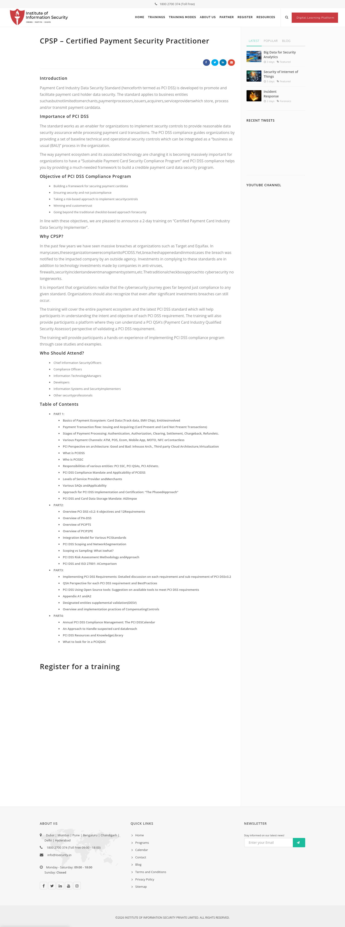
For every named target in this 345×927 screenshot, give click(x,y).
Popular (271, 41)
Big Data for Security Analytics (280, 54)
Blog (286, 41)
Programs (142, 843)
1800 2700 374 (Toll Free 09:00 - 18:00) (72, 847)
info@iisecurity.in (59, 855)
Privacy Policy (144, 879)
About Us (208, 17)
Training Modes (182, 17)
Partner (227, 17)
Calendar (141, 850)
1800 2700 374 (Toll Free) (175, 4)
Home (139, 17)
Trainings (156, 17)
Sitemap (141, 886)
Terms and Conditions (150, 872)
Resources (266, 17)
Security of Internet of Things (281, 74)
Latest (254, 41)
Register (245, 17)
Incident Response (271, 93)
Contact (140, 857)
